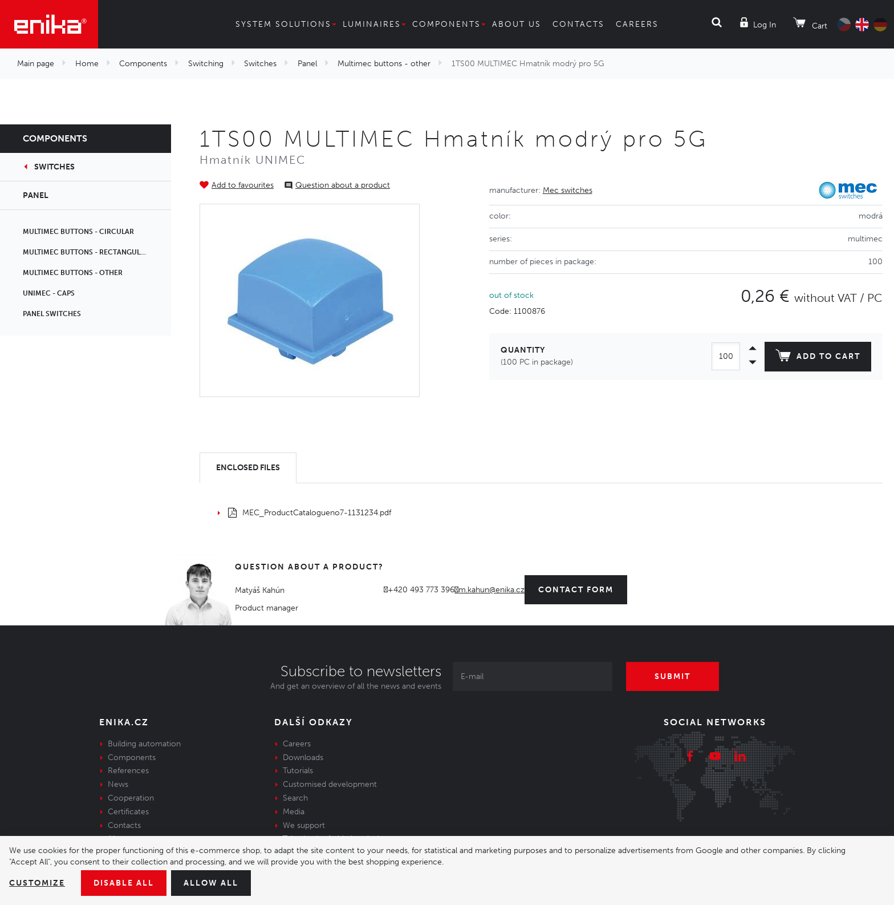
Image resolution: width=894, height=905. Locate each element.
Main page (35, 63)
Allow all (217, 882)
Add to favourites (241, 184)
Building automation (143, 743)
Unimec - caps (49, 293)
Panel (301, 63)
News (118, 784)
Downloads (302, 757)
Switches (254, 63)
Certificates (128, 811)
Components (446, 24)
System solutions (279, 24)
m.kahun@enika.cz (494, 589)
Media (293, 811)
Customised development (328, 784)
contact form (581, 589)
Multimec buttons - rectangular (87, 252)
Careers (640, 24)
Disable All (127, 882)
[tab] (251, 468)
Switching (200, 63)
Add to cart (816, 357)
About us (517, 24)
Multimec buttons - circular (79, 232)
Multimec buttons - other (374, 63)
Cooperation (129, 797)
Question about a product (338, 184)
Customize (37, 882)
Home (85, 63)
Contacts (580, 24)
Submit (673, 676)
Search (295, 797)
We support (303, 825)
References (128, 770)
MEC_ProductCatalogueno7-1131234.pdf (308, 512)
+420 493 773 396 (424, 589)
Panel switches (53, 314)
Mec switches (564, 190)
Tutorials (298, 770)
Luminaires (371, 24)
